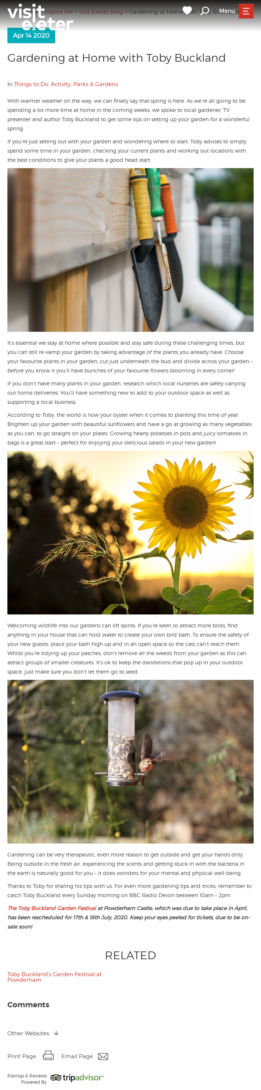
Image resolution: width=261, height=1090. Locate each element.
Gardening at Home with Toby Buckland (116, 57)
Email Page (77, 1056)
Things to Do (31, 84)
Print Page (21, 1056)
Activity (61, 84)
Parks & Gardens (95, 84)
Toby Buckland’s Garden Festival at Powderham (54, 977)
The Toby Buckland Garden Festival (51, 908)
